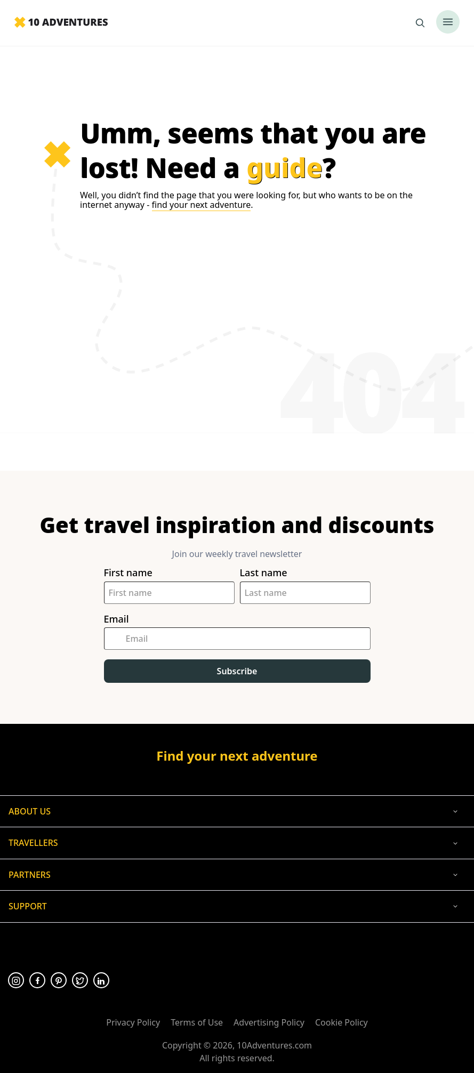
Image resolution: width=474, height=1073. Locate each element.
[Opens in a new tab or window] (16, 980)
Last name (263, 572)
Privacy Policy (133, 1022)
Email (116, 619)
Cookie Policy (341, 1022)
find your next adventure (201, 205)
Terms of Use (197, 1022)
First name (128, 572)
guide (284, 167)
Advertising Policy (269, 1022)
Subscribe (237, 671)
